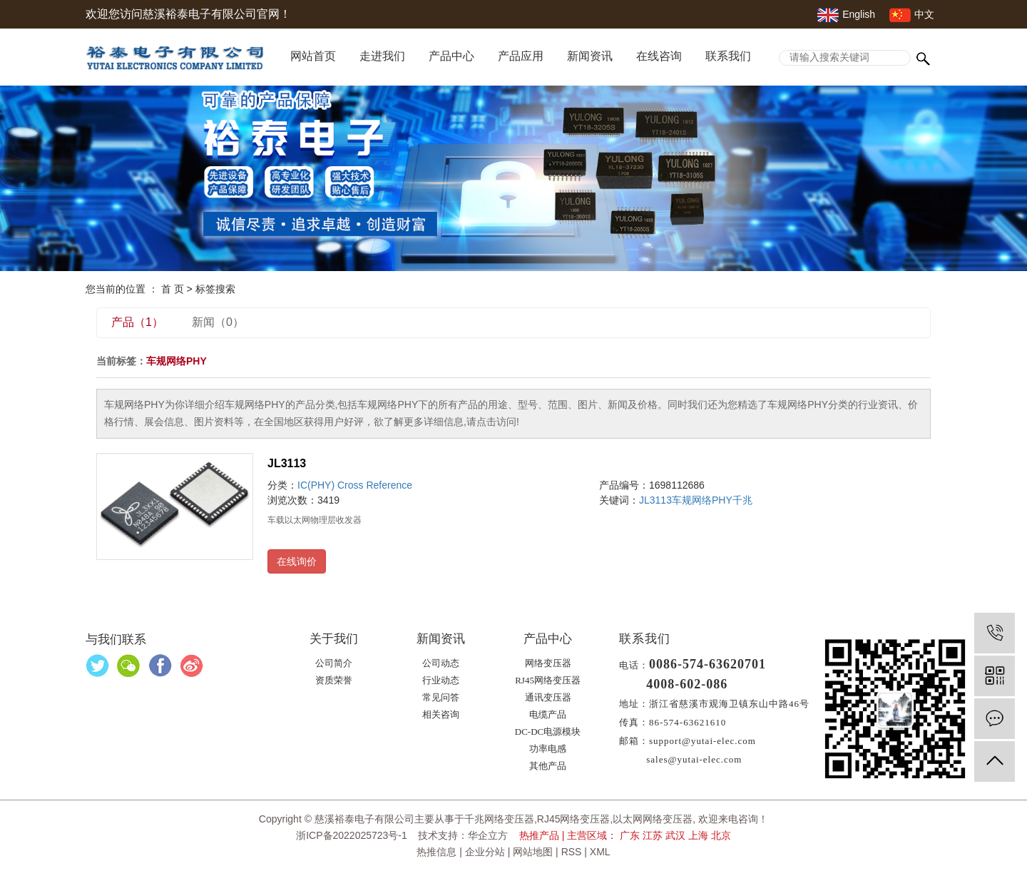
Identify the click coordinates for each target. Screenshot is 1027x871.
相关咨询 (440, 714)
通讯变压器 (548, 697)
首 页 (172, 289)
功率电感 (547, 748)
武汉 (675, 835)
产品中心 (451, 56)
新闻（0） (218, 322)
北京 (721, 835)
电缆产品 (547, 714)
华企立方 (488, 835)
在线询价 (297, 561)
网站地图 (533, 851)
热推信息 (436, 851)
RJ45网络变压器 (548, 680)
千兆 (742, 500)
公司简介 (333, 663)
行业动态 (440, 680)
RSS (571, 851)
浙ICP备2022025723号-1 (351, 835)
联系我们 (728, 56)
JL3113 (286, 463)
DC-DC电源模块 (548, 731)
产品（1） (137, 322)
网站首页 (313, 56)
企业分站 (485, 851)
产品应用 (520, 56)
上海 (698, 835)
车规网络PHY (702, 500)
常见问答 (440, 697)
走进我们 (382, 56)
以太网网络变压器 (653, 819)
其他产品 (547, 765)
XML (600, 851)
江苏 (653, 835)
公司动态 (440, 663)
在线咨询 (659, 56)
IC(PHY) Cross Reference (354, 485)
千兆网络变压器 (499, 819)
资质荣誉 (333, 680)
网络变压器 (548, 663)
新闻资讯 (590, 56)
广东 (630, 835)
